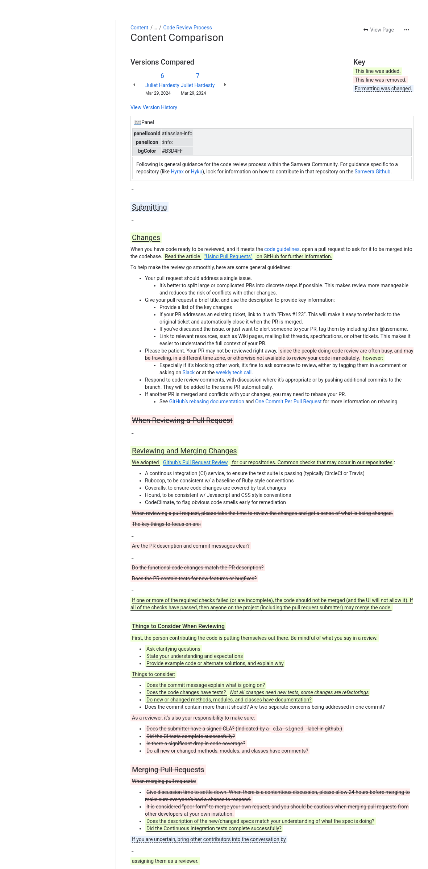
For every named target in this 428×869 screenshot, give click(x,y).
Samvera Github (373, 171)
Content (139, 27)
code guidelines (282, 249)
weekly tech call (234, 372)
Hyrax (177, 171)
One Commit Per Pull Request (288, 401)
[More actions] (407, 29)
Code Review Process (187, 27)
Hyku (196, 171)
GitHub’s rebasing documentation (206, 401)
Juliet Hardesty (162, 85)
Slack (189, 372)
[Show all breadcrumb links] (155, 27)
